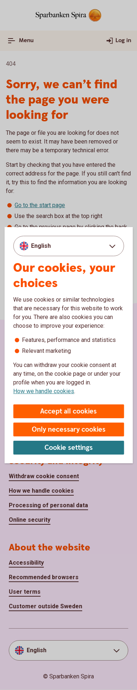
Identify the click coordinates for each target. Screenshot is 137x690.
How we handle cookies (43, 391)
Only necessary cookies (69, 429)
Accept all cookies (68, 411)
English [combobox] (41, 245)
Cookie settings (69, 447)
